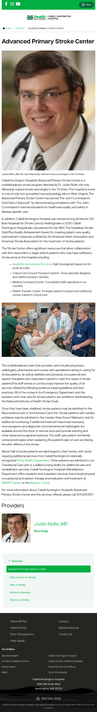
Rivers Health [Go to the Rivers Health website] (9, 667)
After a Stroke (18, 584)
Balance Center (39, 483)
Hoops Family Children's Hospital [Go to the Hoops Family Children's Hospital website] (66, 661)
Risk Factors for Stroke (23, 577)
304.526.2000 (48, 699)
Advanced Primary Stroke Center (27, 569)
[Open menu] (86, 5)
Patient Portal (18, 628)
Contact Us (65, 634)
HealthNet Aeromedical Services (32, 264)
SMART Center (11, 483)
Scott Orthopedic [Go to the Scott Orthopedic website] (58, 672)
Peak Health (17, 641)
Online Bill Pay (18, 621)
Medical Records (69, 628)
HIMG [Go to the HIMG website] (4, 672)
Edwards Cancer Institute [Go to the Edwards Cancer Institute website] (62, 667)
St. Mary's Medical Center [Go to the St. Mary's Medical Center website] (15, 661)
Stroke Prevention (20, 592)
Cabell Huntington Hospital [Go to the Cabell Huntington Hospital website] (63, 656)
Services (19, 29)
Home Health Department (33, 460)
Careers (64, 621)
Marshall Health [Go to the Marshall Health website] (10, 656)
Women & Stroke (19, 599)
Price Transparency (22, 634)
